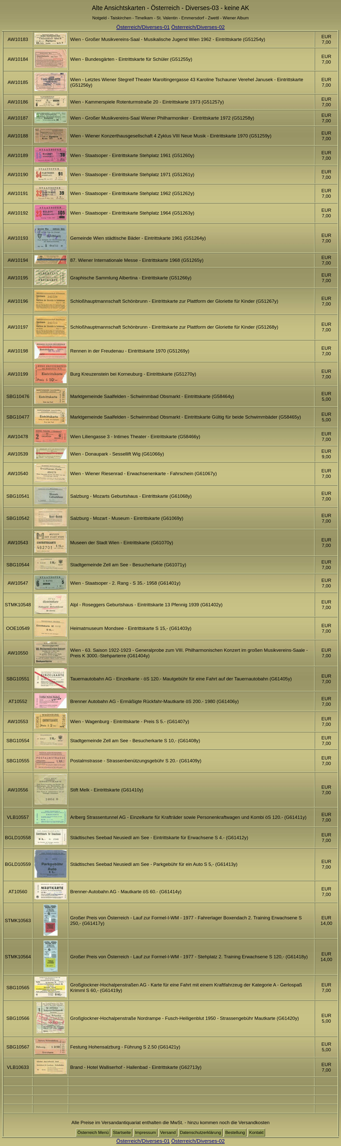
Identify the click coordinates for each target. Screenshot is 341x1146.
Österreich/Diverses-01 (143, 27)
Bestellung (235, 1132)
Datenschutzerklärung (200, 1132)
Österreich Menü (93, 1132)
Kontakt (256, 1132)
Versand (168, 1132)
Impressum (145, 1132)
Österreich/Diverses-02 (198, 27)
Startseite (122, 1132)
